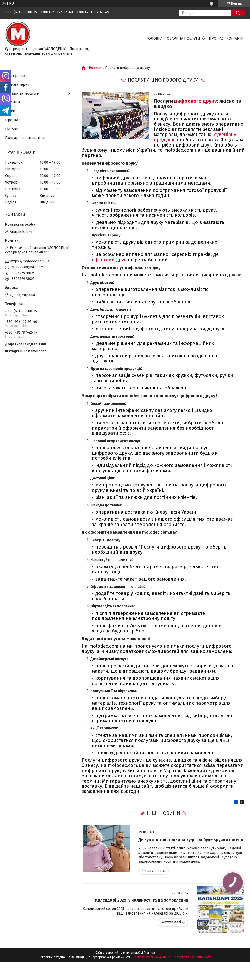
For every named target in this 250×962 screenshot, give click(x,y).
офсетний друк (109, 260)
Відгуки (12, 129)
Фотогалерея (17, 84)
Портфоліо (15, 75)
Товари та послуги (182, 38)
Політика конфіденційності (192, 957)
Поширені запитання (25, 137)
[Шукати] (238, 13)
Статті (10, 111)
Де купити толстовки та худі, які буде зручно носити (190, 839)
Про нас (216, 38)
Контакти (235, 38)
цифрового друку (195, 101)
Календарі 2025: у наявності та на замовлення (141, 900)
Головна (154, 38)
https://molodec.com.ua (29, 261)
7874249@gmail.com (27, 267)
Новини (95, 68)
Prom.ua (149, 952)
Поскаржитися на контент (151, 957)
